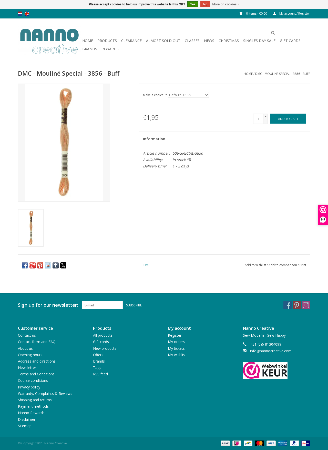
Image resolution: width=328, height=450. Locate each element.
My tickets (176, 348)
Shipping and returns (35, 399)
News (209, 40)
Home (87, 40)
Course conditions (33, 380)
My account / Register (291, 13)
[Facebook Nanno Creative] (287, 305)
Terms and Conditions (36, 374)
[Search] (289, 33)
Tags (97, 367)
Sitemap (25, 425)
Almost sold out (163, 40)
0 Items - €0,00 (254, 13)
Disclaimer (26, 419)
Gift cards (290, 40)
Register (174, 335)
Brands (89, 48)
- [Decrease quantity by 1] (265, 121)
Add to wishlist (256, 265)
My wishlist (177, 354)
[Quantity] (258, 119)
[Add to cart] (288, 119)
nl (20, 14)
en (27, 14)
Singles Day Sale (259, 40)
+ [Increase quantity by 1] (265, 116)
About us (25, 348)
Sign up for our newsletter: (48, 305)
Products (107, 40)
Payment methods (33, 406)
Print (303, 265)
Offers (98, 354)
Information (154, 138)
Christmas (229, 40)
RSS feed (100, 374)
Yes (193, 4)
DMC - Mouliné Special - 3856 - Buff (282, 74)
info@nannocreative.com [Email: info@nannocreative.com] (271, 350)
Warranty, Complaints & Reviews (45, 393)
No (205, 4)
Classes (192, 40)
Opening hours (30, 354)
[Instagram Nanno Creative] (306, 305)
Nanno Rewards (31, 412)
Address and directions (37, 361)
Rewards (110, 48)
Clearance (131, 40)
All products (102, 335)
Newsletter (27, 367)
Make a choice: (155, 95)
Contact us (27, 335)
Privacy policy (29, 387)
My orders (176, 341)
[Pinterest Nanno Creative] (297, 305)
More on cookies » (225, 4)
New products (104, 348)
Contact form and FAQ (37, 341)
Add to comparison (283, 265)
